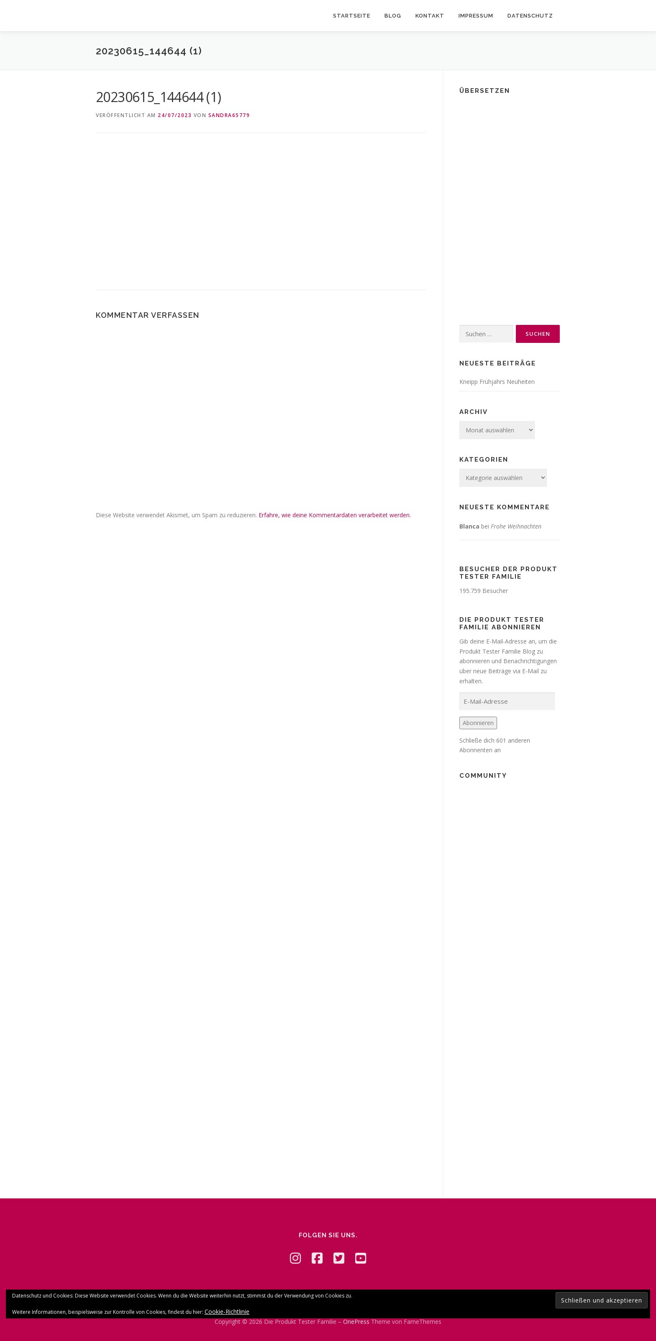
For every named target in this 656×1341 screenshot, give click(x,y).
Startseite (351, 16)
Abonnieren (478, 723)
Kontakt (429, 16)
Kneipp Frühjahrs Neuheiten (497, 382)
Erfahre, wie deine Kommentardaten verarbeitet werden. (335, 515)
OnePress (356, 1322)
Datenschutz (530, 16)
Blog (392, 16)
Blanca (469, 526)
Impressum (476, 16)
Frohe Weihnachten (516, 526)
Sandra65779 (229, 115)
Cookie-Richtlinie (227, 1311)
